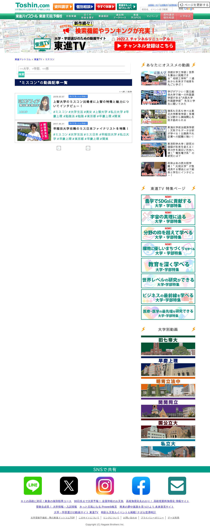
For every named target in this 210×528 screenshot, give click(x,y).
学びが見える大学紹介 (78, 96)
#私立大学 (115, 112)
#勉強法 (69, 116)
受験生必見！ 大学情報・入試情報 (56, 506)
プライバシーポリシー (152, 517)
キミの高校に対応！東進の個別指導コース (46, 501)
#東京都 (90, 116)
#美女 (88, 112)
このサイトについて (89, 517)
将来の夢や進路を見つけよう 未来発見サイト (147, 506)
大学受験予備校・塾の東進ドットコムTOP (53, 517)
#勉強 (80, 116)
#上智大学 (100, 112)
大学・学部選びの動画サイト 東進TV (76, 512)
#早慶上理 (104, 116)
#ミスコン (60, 112)
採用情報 (173, 5)
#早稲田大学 (108, 134)
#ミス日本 (91, 134)
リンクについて (111, 517)
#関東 (116, 116)
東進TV (38, 59)
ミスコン (49, 59)
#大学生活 (76, 112)
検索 (21, 74)
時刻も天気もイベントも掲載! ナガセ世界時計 (128, 512)
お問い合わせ (130, 517)
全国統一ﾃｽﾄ (153, 5)
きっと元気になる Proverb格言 (98, 506)
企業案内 (164, 5)
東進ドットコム (23, 59)
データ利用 (173, 517)
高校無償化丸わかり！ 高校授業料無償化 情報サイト (157, 501)
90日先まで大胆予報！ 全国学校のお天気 (98, 501)
